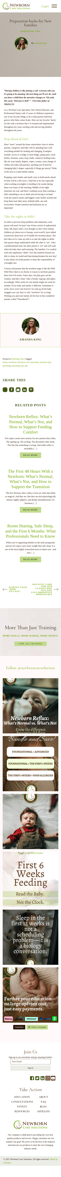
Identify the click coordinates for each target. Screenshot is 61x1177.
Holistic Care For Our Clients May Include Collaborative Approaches (41, 589)
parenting (7, 366)
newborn (12, 362)
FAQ (43, 1101)
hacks (5, 362)
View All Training (31, 643)
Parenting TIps (30, 31)
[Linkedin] (24, 389)
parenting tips (18, 366)
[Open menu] (54, 6)
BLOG (43, 1106)
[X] (5, 389)
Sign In (30, 1068)
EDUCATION (22, 1097)
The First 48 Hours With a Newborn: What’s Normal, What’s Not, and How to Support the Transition (30, 479)
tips (26, 366)
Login (45, 6)
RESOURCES (22, 1111)
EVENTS (22, 1106)
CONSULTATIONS (22, 1101)
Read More (30, 455)
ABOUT (43, 1097)
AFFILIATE (43, 1111)
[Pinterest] (31, 389)
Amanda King (40, 43)
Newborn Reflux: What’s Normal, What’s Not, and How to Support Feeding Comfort (30, 424)
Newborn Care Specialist (28, 362)
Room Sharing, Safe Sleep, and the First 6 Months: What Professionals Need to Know (30, 531)
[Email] (18, 389)
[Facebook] (11, 389)
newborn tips (45, 362)
